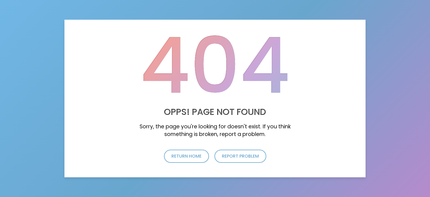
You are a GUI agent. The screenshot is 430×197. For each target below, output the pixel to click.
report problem (240, 156)
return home (186, 156)
